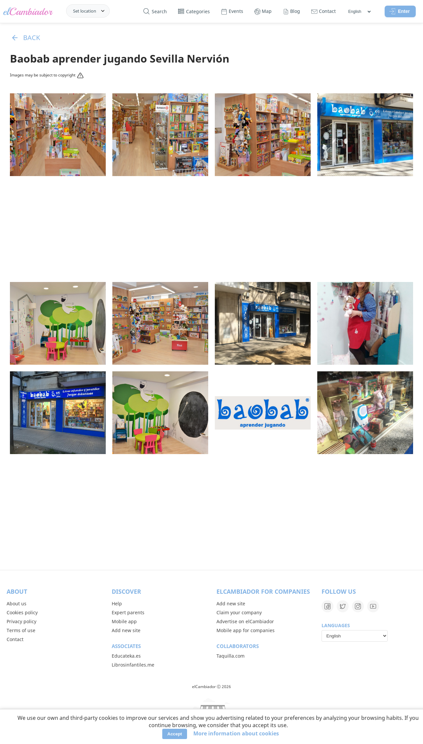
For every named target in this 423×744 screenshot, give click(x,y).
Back (25, 37)
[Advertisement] (211, 229)
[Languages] (359, 11)
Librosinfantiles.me (133, 665)
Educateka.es (126, 656)
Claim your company (239, 612)
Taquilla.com (230, 656)
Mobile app (124, 621)
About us (16, 603)
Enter (399, 11)
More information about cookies (236, 733)
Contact (15, 639)
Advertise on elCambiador (245, 621)
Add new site (126, 630)
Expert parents (128, 612)
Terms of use (21, 630)
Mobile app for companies (245, 630)
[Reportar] (79, 76)
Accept (174, 733)
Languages (336, 625)
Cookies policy (22, 612)
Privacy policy (21, 621)
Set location (84, 11)
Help (117, 603)
